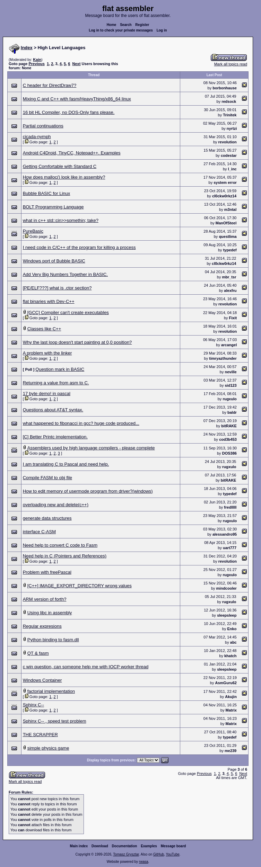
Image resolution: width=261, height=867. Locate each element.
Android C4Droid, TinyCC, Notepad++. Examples (72, 152)
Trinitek (229, 115)
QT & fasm (38, 653)
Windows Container (42, 680)
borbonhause (224, 88)
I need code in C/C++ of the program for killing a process (79, 247)
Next (76, 64)
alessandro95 (224, 534)
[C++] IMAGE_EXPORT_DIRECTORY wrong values (79, 585)
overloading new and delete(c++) (55, 504)
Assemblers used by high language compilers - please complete (91, 447)
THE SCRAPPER (40, 734)
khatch (230, 656)
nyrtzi (232, 128)
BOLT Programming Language (53, 206)
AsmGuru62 (226, 683)
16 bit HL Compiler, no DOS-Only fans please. (69, 112)
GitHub (158, 854)
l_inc (232, 169)
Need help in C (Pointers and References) (64, 555)
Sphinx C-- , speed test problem (54, 721)
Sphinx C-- (33, 704)
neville (230, 372)
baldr (232, 412)
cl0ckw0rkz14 (224, 196)
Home (111, 25)
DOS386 (229, 453)
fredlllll (230, 507)
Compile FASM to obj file (47, 477)
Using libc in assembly (49, 612)
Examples (149, 846)
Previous (36, 64)
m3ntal (230, 209)
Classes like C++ (44, 328)
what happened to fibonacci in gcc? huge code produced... (81, 423)
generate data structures (47, 518)
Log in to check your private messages (121, 30)
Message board (173, 846)
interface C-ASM (39, 531)
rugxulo (229, 399)
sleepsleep (226, 615)
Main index (79, 846)
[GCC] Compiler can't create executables (68, 312)
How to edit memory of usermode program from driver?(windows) (88, 491)
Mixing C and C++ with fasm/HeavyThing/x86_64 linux (77, 98)
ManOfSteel (226, 223)
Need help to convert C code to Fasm (60, 545)
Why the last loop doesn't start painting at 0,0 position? (77, 342)
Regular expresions (42, 626)
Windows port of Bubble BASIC (54, 260)
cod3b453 (228, 439)
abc (233, 642)
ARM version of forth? (45, 599)
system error (225, 182)
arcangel (229, 345)
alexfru (230, 290)
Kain (37, 59)
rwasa (143, 862)
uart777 (229, 548)
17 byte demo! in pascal (46, 393)
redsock (228, 101)
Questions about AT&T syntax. (53, 409)
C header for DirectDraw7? (50, 85)
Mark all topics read (230, 64)
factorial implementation (51, 691)
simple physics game (48, 748)
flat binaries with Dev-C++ (49, 301)
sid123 (230, 385)
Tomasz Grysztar (126, 854)
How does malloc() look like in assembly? (64, 177)
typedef (230, 250)
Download (100, 846)
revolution (227, 142)
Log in (162, 30)
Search (125, 25)
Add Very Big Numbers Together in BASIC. (65, 274)
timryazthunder (222, 358)
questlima (227, 236)
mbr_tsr (229, 277)
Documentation (124, 846)
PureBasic (33, 231)
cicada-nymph (37, 136)
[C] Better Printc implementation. (55, 436)
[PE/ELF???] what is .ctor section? (57, 288)
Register (142, 25)
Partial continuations (43, 125)
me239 (230, 751)
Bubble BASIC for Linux (46, 193)
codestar (229, 155)
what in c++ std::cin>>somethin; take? (60, 220)
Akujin (231, 697)
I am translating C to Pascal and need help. (66, 464)
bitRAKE (229, 426)
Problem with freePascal (47, 572)
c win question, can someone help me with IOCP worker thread (86, 666)
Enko (232, 629)
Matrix (230, 710)
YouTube (172, 854)
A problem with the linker (47, 353)
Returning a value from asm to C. (56, 382)
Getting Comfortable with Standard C (59, 166)
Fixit (233, 318)
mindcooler (226, 588)
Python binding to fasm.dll (53, 639)
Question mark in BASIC (59, 369)
